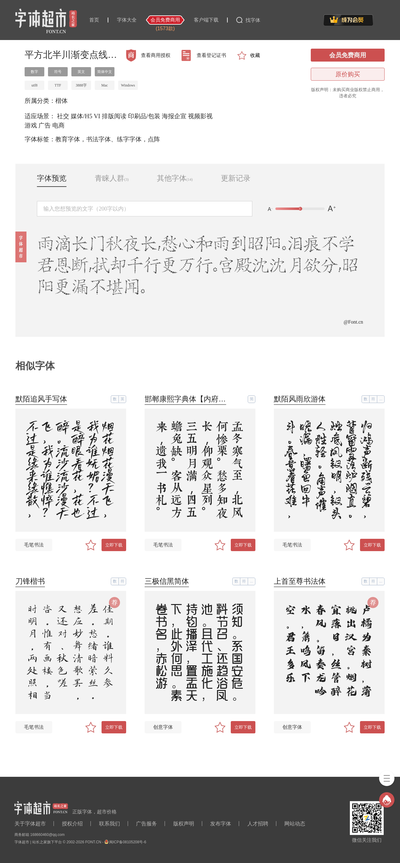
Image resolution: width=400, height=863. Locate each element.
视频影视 (200, 116)
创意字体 (163, 727)
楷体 (61, 100)
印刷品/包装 (144, 116)
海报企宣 (174, 116)
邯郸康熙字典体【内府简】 (189, 399)
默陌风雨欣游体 (300, 399)
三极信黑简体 (167, 581)
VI (97, 116)
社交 (63, 116)
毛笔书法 (34, 544)
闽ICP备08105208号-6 (127, 842)
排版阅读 (114, 116)
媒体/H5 (81, 116)
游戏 (31, 125)
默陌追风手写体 (41, 399)
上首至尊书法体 (300, 581)
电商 (58, 125)
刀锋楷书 (30, 581)
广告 (44, 125)
